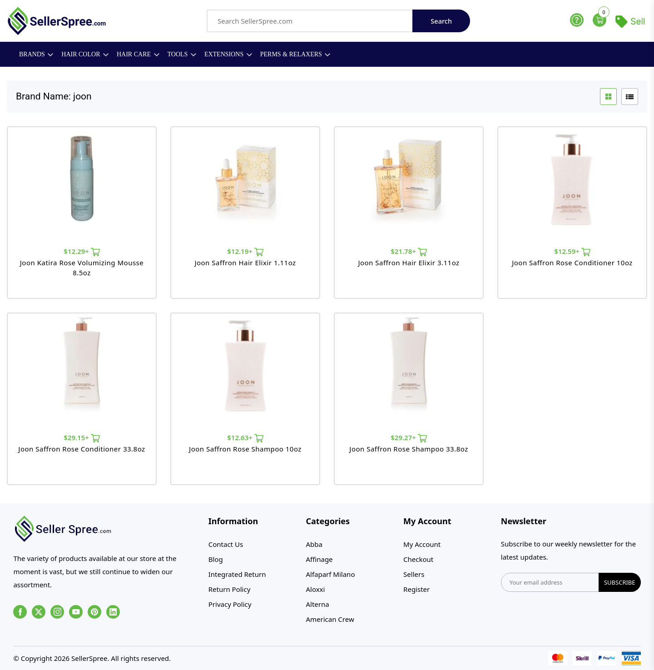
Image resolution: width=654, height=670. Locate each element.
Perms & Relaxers (295, 54)
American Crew (330, 619)
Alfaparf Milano (330, 574)
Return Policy (229, 589)
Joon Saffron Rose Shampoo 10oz (245, 448)
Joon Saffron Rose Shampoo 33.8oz (408, 448)
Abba (314, 544)
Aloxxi (315, 589)
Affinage (319, 559)
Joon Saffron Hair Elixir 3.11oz (408, 262)
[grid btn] (608, 96)
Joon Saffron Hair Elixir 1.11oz (245, 262)
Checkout (418, 559)
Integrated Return (237, 574)
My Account (422, 544)
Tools (182, 54)
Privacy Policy (230, 604)
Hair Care (138, 54)
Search (441, 20)
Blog (215, 559)
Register (416, 589)
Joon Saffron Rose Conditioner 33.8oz (81, 448)
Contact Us (225, 544)
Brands (36, 54)
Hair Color (85, 54)
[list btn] (629, 96)
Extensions (228, 54)
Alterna (317, 604)
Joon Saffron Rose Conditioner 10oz (572, 262)
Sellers (413, 574)
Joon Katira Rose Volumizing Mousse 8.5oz (82, 267)
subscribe (619, 582)
